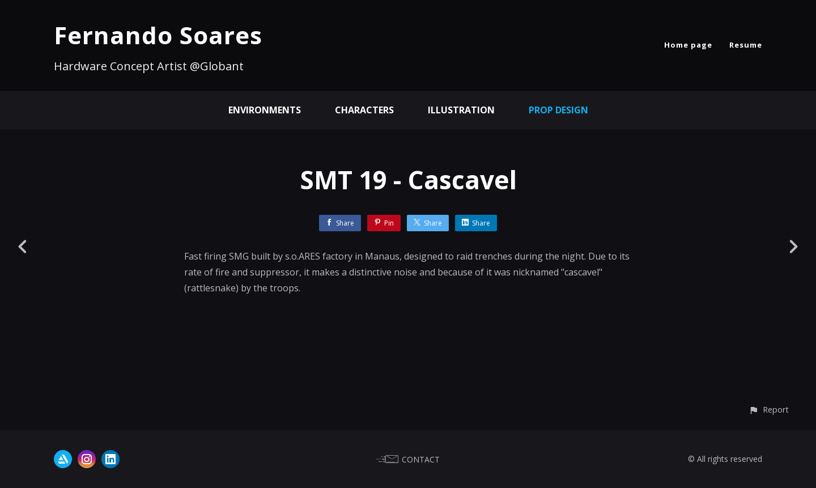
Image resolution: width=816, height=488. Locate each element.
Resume (745, 45)
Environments (264, 110)
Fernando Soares (158, 35)
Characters (364, 110)
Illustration (461, 110)
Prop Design (558, 110)
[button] (768, 409)
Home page (688, 45)
